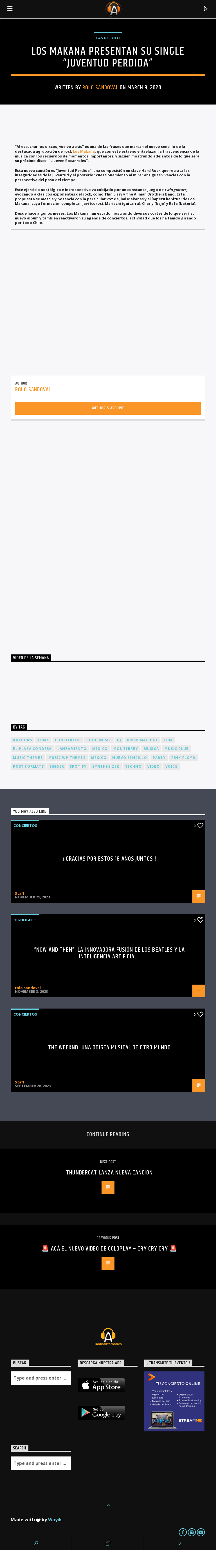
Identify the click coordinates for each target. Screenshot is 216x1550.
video (153, 766)
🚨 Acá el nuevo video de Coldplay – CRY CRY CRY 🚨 (109, 1249)
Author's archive (108, 408)
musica (151, 748)
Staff (19, 893)
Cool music (98, 740)
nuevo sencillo (129, 757)
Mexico (100, 748)
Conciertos (25, 825)
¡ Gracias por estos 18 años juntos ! (109, 859)
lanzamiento (72, 748)
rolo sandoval (100, 87)
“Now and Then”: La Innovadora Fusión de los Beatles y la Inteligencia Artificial (109, 953)
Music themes (27, 757)
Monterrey (125, 748)
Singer (57, 766)
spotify (78, 766)
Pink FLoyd (183, 757)
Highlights (25, 919)
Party (159, 757)
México (99, 757)
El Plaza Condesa (32, 748)
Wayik (55, 1519)
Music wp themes (67, 757)
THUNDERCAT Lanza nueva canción (109, 1173)
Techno (133, 766)
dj (119, 740)
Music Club (177, 748)
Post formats (28, 766)
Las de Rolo (108, 37)
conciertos (68, 740)
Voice (171, 766)
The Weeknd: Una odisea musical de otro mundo (109, 1047)
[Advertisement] (53, 535)
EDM (168, 740)
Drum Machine (142, 740)
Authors (22, 740)
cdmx (43, 740)
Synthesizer (105, 766)
